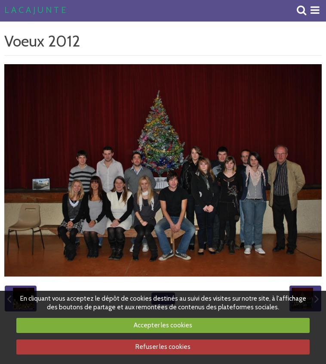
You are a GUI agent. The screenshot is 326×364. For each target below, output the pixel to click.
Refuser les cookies (163, 347)
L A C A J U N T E (35, 10)
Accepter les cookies (163, 325)
